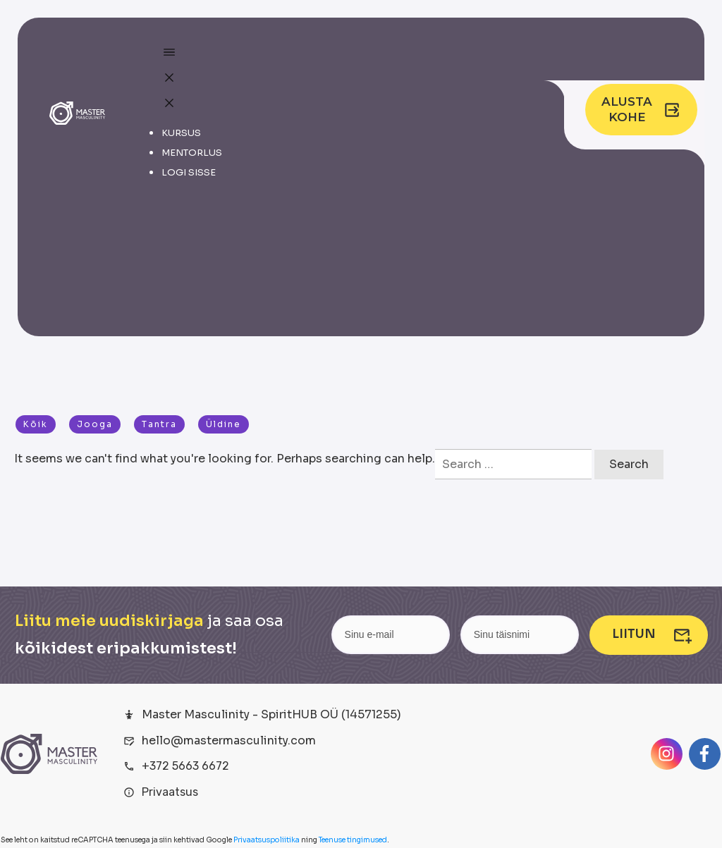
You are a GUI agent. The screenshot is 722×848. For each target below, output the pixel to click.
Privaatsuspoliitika (266, 839)
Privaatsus (170, 792)
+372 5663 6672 (185, 766)
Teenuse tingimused (353, 839)
